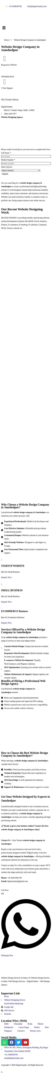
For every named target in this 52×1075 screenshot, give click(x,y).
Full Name (6, 153)
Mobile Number (8, 160)
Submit (5, 174)
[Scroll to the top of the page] (1, 1072)
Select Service (6, 167)
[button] (26, 28)
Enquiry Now (6, 577)
